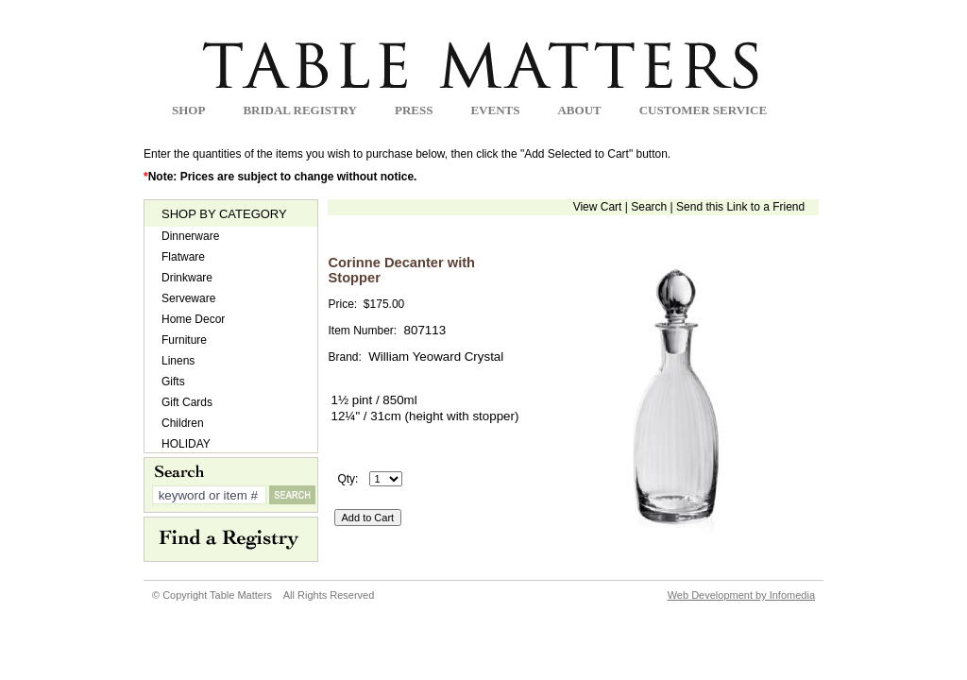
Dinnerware (190, 236)
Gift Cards (186, 402)
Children (182, 423)
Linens (178, 360)
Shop (188, 110)
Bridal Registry (300, 110)
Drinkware (186, 277)
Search (649, 206)
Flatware (183, 257)
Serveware (188, 298)
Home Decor (193, 319)
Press (414, 110)
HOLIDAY (186, 443)
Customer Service (703, 110)
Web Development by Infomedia (741, 595)
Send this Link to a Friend (740, 206)
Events (494, 110)
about (579, 110)
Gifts (173, 381)
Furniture (184, 340)
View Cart (597, 206)
